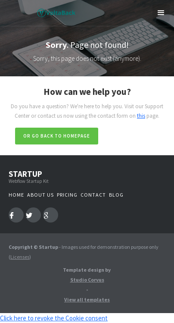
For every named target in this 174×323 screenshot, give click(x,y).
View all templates (87, 299)
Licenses (19, 257)
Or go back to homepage (56, 136)
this (141, 115)
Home (16, 194)
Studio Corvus (87, 279)
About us (40, 194)
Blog (116, 194)
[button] (161, 13)
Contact (93, 194)
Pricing (67, 194)
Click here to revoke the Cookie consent (54, 318)
